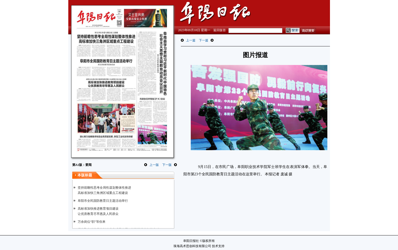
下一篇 (203, 40)
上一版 (154, 165)
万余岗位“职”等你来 (92, 222)
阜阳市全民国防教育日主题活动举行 (103, 201)
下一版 (167, 165)
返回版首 (219, 30)
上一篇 (190, 40)
